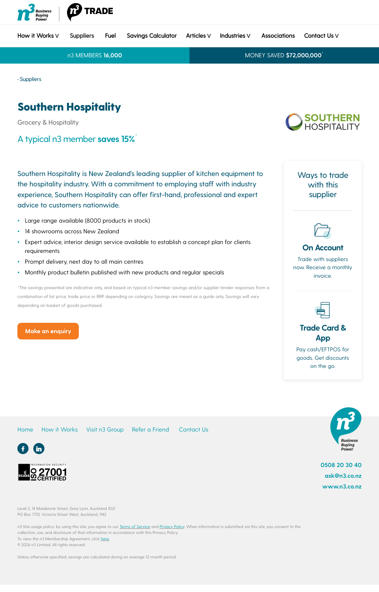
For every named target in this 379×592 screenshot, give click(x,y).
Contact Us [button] (318, 35)
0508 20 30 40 (341, 464)
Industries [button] (232, 35)
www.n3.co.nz (342, 486)
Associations (278, 35)
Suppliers (82, 35)
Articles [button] (195, 35)
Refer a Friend (150, 429)
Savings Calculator (152, 35)
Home (25, 429)
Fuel (110, 35)
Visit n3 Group (105, 429)
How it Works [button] (35, 35)
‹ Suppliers (29, 78)
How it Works (59, 429)
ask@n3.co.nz (343, 475)
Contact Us (193, 429)
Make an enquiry (48, 330)
